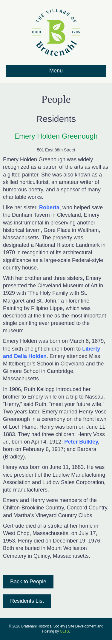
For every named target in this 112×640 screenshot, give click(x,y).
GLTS (64, 631)
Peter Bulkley (81, 442)
